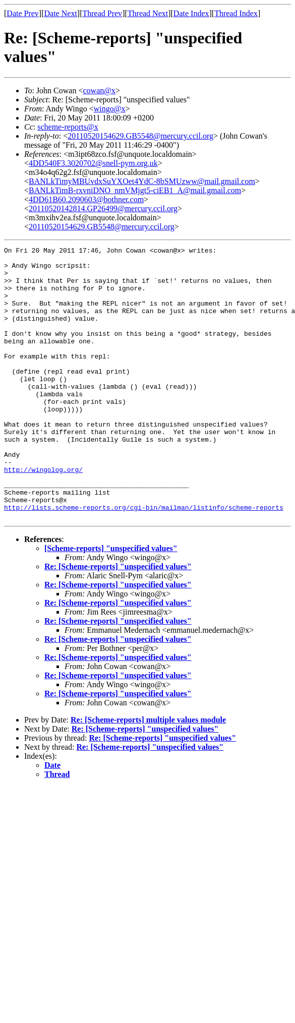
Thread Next (148, 13)
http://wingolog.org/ (43, 514)
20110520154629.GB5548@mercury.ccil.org (140, 136)
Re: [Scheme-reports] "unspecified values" (118, 621)
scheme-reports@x (67, 127)
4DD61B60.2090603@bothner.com (86, 199)
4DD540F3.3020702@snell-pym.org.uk (93, 163)
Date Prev (23, 13)
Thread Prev (102, 13)
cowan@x (99, 90)
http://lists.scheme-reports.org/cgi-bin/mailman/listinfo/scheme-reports (143, 560)
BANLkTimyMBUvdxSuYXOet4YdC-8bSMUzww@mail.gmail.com (142, 181)
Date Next (60, 13)
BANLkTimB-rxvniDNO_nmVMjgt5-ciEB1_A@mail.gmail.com (135, 190)
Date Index (191, 13)
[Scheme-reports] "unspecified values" (111, 602)
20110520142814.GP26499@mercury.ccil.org (103, 208)
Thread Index (236, 13)
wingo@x (110, 108)
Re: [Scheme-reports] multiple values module (148, 774)
